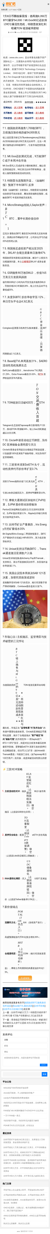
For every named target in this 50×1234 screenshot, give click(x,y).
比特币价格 (39, 1006)
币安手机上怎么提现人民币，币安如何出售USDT (23, 1190)
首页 (10, 10)
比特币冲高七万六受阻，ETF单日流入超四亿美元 (23, 1176)
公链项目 (26, 261)
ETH (41, 374)
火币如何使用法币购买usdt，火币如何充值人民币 (23, 1195)
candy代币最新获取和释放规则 (16, 1098)
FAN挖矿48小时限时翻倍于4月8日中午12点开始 (23, 1111)
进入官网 (18, 108)
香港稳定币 (27, 440)
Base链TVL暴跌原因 (22, 1006)
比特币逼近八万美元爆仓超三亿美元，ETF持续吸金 (24, 1147)
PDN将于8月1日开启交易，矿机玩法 (18, 1125)
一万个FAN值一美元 (11, 1116)
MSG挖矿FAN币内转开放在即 (15, 1088)
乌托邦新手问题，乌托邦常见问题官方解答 (21, 1121)
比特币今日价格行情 (12, 1009)
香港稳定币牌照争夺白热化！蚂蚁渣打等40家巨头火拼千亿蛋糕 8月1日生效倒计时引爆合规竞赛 (25, 1023)
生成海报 (25, 978)
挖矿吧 (18, 1231)
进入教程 (18, 113)
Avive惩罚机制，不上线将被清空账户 (18, 1093)
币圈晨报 (17, 10)
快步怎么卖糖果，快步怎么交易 (16, 1223)
